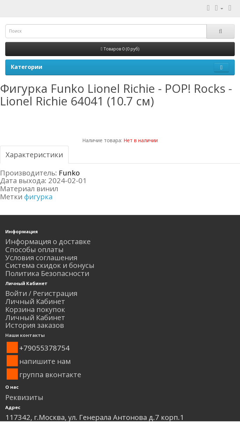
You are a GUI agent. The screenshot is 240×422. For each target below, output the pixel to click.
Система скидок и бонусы (49, 265)
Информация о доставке (48, 241)
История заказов (34, 325)
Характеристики (34, 154)
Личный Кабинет (35, 301)
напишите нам (45, 361)
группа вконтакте (50, 374)
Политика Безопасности (47, 273)
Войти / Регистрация (41, 293)
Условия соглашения (41, 257)
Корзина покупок (35, 309)
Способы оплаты (34, 249)
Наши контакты (25, 335)
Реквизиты (24, 397)
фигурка (38, 196)
